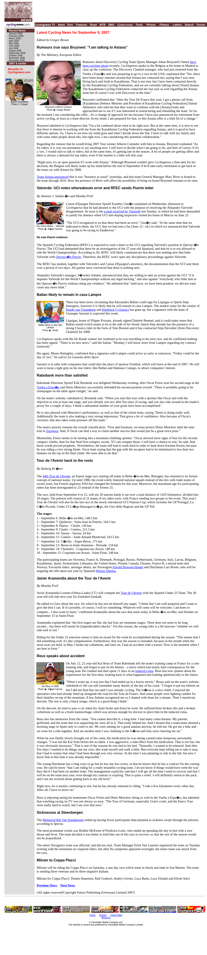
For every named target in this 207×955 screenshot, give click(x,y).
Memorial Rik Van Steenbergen (63, 820)
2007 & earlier (17, 63)
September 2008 (17, 53)
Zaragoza (52, 431)
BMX (111, 24)
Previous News (47, 885)
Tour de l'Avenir (131, 593)
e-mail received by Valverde (122, 211)
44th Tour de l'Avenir (56, 476)
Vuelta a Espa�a (48, 387)
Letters (177, 24)
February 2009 (16, 36)
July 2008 (13, 48)
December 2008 (17, 60)
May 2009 (14, 43)
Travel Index (116, 915)
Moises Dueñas (106, 571)
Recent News (17, 30)
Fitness (164, 24)
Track (139, 24)
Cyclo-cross (125, 24)
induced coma (144, 671)
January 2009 (15, 33)
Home (92, 915)
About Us (105, 917)
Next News (67, 885)
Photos (151, 24)
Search (189, 24)
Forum (201, 24)
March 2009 (15, 38)
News (61, 24)
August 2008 (15, 50)
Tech (70, 24)
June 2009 (14, 46)
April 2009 (14, 41)
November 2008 (17, 58)
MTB (103, 24)
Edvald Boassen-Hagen (128, 567)
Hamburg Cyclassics (115, 309)
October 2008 (15, 55)
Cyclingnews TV (44, 24)
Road (93, 24)
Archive (102, 915)
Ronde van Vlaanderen (81, 309)
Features (81, 24)
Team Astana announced (53, 177)
